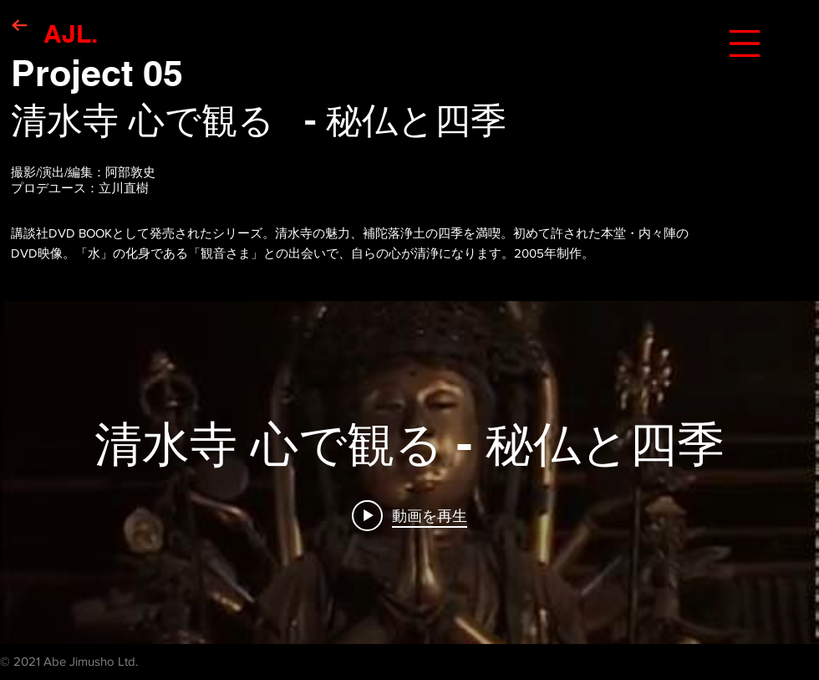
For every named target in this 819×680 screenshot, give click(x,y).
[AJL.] (70, 33)
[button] (745, 43)
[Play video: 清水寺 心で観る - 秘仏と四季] (409, 515)
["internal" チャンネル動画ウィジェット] (409, 472)
